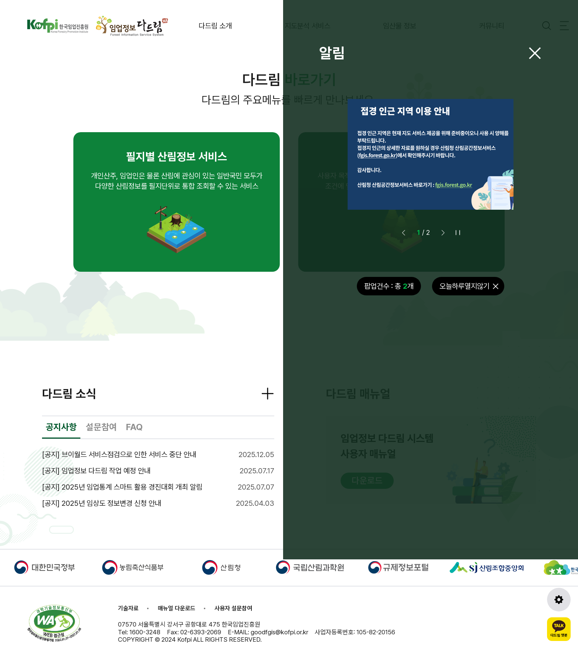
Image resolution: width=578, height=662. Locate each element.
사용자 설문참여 (233, 608)
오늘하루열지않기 (464, 286)
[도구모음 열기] (559, 599)
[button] (443, 232)
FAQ (134, 427)
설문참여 (101, 427)
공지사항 (61, 427)
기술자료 (128, 608)
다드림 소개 (215, 25)
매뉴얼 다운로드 (176, 608)
